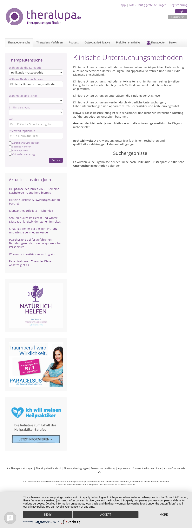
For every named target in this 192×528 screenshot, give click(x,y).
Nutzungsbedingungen (76, 468)
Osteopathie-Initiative (97, 42)
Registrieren (177, 16)
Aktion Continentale (174, 468)
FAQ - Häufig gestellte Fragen (148, 5)
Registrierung (178, 5)
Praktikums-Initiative (128, 42)
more (164, 514)
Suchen (56, 160)
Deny (47, 514)
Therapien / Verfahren (49, 42)
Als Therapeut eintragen (20, 468)
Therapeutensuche (19, 42)
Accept (105, 514)
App (123, 5)
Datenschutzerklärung (103, 468)
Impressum (124, 468)
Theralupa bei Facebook (49, 468)
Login (181, 11)
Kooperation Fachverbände (147, 468)
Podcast (74, 42)
